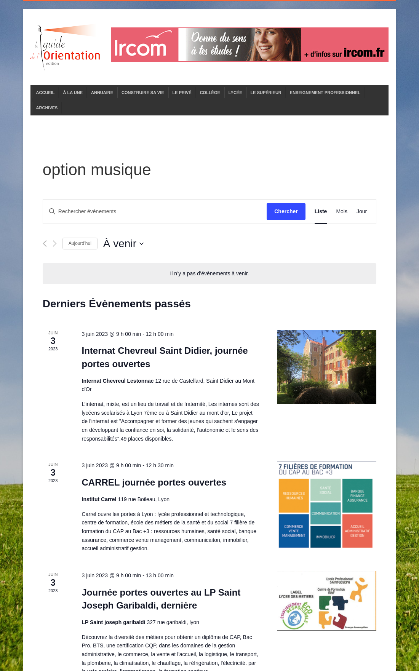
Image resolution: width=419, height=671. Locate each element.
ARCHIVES (47, 107)
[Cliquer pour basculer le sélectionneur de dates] (123, 243)
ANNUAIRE (102, 92)
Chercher (285, 211)
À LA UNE (73, 92)
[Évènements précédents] (45, 243)
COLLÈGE (210, 92)
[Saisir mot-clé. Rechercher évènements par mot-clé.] (155, 212)
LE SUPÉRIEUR (266, 92)
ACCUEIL (45, 92)
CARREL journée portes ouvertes (154, 482)
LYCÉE (235, 92)
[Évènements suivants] (55, 243)
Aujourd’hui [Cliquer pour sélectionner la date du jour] (80, 243)
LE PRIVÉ (182, 92)
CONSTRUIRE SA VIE (143, 92)
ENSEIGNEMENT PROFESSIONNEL (325, 92)
